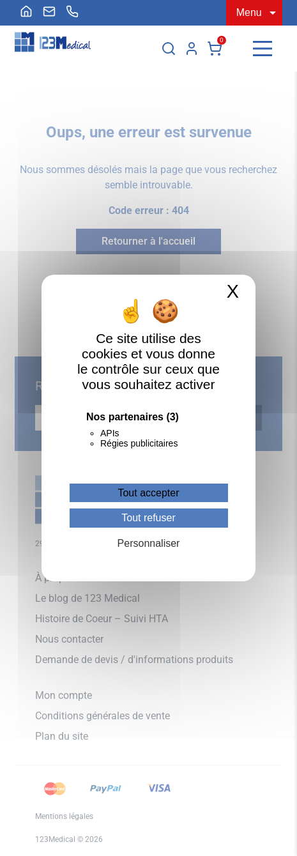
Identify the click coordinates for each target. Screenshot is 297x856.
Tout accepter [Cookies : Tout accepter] (148, 492)
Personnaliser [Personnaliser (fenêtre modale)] (149, 543)
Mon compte (191, 48)
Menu (249, 12)
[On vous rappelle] (72, 11)
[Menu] (262, 48)
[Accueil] (26, 11)
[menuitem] (26, 11)
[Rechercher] (168, 48)
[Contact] (49, 11)
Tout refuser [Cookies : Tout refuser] (148, 517)
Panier (214, 48)
